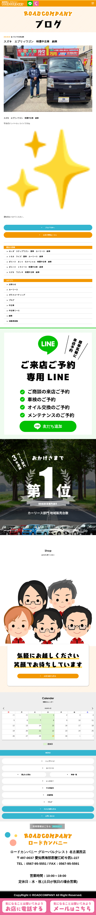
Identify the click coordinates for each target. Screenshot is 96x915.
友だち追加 (48, 426)
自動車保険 (13, 321)
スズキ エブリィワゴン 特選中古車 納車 (30, 41)
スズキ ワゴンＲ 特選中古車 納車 (24, 272)
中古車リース (14, 311)
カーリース (13, 290)
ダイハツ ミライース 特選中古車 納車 (26, 267)
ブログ (15, 37)
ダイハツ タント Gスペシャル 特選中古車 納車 (30, 262)
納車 (22, 37)
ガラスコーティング (17, 295)
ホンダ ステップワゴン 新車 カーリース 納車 (29, 251)
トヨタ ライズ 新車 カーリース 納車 (26, 256)
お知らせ (12, 284)
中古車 (19, 37)
